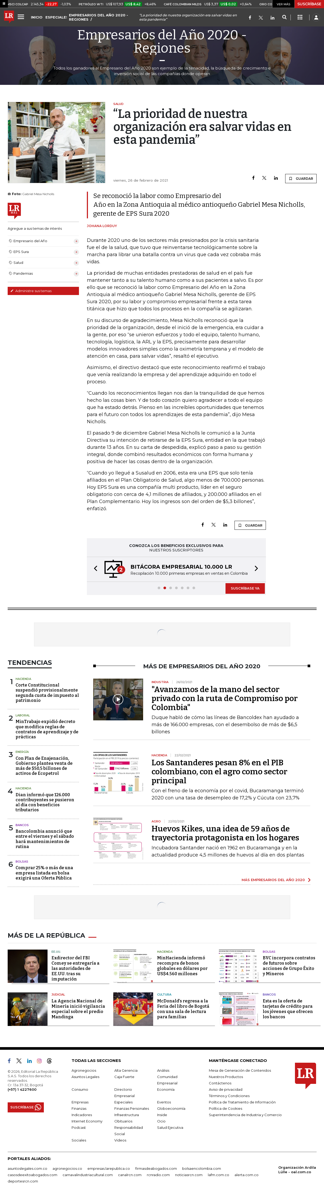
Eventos (164, 1102)
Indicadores (82, 1115)
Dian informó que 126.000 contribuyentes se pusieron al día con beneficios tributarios (45, 802)
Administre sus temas (30, 291)
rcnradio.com (158, 1175)
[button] (94, 569)
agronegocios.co (67, 1168)
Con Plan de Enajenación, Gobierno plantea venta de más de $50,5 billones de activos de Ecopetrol (44, 766)
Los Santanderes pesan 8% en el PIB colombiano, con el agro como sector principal (219, 771)
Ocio (161, 1121)
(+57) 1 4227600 (22, 1089)
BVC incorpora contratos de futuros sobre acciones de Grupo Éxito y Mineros (289, 965)
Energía (22, 752)
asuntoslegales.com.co (27, 1168)
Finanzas (79, 1108)
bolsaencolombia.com (201, 1168)
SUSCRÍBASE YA (245, 588)
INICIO (37, 17)
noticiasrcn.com (189, 1175)
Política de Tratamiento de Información (242, 1102)
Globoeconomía (171, 1108)
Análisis (163, 1070)
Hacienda (23, 679)
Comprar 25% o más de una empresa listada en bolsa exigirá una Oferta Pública (44, 872)
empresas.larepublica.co (108, 1168)
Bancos (22, 825)
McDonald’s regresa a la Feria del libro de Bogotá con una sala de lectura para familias (183, 1008)
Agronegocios (84, 1070)
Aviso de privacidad (225, 1089)
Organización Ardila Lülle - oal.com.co (297, 1169)
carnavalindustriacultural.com (88, 1175)
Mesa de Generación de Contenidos (240, 1070)
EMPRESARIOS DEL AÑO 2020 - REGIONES (98, 17)
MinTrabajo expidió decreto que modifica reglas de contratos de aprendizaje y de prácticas (47, 729)
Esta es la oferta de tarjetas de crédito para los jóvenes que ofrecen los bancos (288, 1008)
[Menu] (22, 16)
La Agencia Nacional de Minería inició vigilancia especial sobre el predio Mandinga (78, 1008)
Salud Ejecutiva (170, 1127)
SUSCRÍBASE (309, 4)
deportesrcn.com (23, 1181)
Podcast (79, 1127)
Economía (166, 1089)
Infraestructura (126, 1115)
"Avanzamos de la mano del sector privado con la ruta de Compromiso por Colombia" (225, 698)
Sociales (79, 1140)
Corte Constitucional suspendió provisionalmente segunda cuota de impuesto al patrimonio (47, 693)
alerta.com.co (246, 1175)
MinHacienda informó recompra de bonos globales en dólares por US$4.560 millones (182, 965)
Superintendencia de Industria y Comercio (245, 1115)
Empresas (80, 1102)
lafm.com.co (218, 1175)
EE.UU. (56, 952)
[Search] (284, 17)
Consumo (80, 1089)
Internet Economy (87, 1121)
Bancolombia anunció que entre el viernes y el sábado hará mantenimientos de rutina (45, 839)
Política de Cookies (225, 1108)
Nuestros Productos (226, 1077)
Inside (162, 1115)
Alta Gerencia (126, 1070)
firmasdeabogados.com (156, 1168)
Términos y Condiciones (229, 1096)
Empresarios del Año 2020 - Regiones (162, 41)
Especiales (123, 1102)
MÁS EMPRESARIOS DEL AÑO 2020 (273, 880)
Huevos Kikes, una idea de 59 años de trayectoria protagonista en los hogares (225, 833)
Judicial (58, 994)
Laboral (23, 715)
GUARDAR (301, 178)
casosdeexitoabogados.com (32, 1175)
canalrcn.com (130, 1175)
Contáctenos (220, 1083)
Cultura (164, 994)
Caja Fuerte (124, 1077)
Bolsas (22, 861)
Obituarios (123, 1121)
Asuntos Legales (85, 1077)
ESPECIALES (56, 17)
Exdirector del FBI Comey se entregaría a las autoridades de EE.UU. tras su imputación (75, 968)
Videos (120, 1140)
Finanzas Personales (131, 1108)
